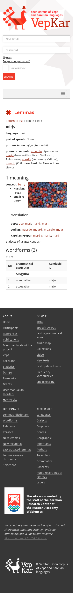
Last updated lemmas (17, 449)
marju (10, 155)
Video (40, 354)
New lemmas (11, 438)
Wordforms (10, 420)
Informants (44, 443)
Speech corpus (46, 327)
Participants (10, 328)
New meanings (12, 443)
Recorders (43, 455)
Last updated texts (49, 366)
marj (28, 223)
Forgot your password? (16, 61)
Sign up (7, 57)
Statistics (9, 366)
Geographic (44, 438)
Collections (44, 349)
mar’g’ (46, 223)
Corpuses (43, 426)
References (10, 334)
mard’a (37, 235)
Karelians (9, 361)
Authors (42, 449)
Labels (41, 482)
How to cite (10, 399)
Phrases (8, 432)
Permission (10, 378)
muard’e (49, 229)
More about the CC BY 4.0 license (25, 538)
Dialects (42, 420)
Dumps (7, 372)
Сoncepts (43, 467)
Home (7, 322)
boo (21, 223)
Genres (41, 432)
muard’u (36, 151)
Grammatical (45, 461)
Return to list (14, 121)
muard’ (37, 229)
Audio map (44, 343)
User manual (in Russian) (13, 392)
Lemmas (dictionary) (16, 414)
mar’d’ (36, 223)
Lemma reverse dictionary (13, 457)
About (7, 316)
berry (21, 184)
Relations (9, 426)
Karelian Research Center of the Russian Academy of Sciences (44, 505)
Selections (9, 465)
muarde (26, 229)
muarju (10, 163)
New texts (43, 360)
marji (56, 235)
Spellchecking (46, 382)
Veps (6, 355)
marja (47, 235)
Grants (7, 384)
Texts (40, 322)
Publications (11, 339)
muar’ (60, 229)
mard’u (26, 159)
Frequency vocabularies (45, 374)
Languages (44, 414)
